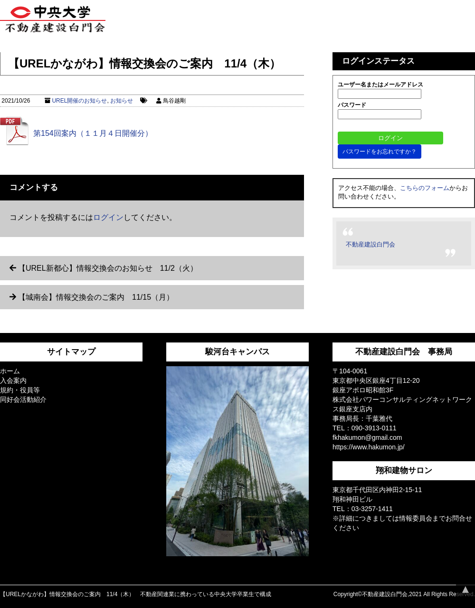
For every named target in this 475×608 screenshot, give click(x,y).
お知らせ (121, 100)
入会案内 (13, 380)
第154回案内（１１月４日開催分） (92, 133)
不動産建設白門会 (370, 244)
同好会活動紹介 (23, 399)
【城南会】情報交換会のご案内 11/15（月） (96, 297)
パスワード (352, 105)
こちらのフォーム (424, 187)
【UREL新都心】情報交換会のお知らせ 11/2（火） (108, 268)
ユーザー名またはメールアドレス (380, 84)
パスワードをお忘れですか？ (379, 151)
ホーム (10, 371)
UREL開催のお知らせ (79, 100)
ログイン (108, 217)
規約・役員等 (20, 390)
